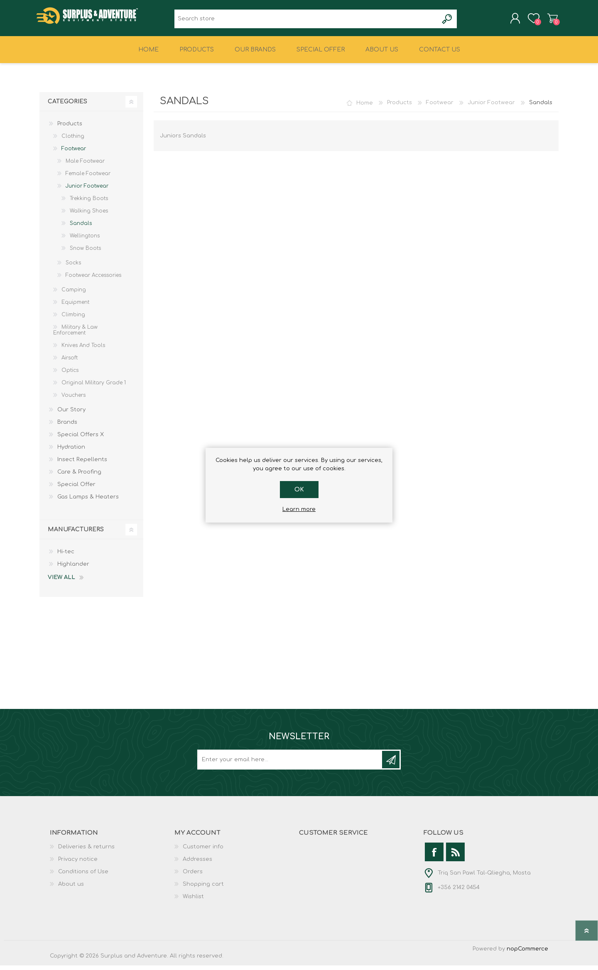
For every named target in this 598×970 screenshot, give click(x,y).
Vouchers (73, 400)
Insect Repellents (82, 464)
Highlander (73, 569)
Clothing (72, 141)
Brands (67, 427)
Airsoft (69, 362)
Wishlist (193, 901)
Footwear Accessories (93, 280)
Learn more (299, 509)
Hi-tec (65, 556)
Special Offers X (80, 439)
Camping (73, 294)
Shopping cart (549, 20)
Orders (193, 876)
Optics (69, 375)
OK (299, 489)
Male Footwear (85, 166)
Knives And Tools (83, 350)
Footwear (439, 107)
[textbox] (306, 21)
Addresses (197, 864)
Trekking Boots (89, 203)
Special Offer (76, 489)
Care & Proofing (79, 476)
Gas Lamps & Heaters (88, 501)
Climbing (73, 319)
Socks (73, 267)
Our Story (71, 414)
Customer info (203, 851)
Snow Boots (85, 253)
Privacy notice (78, 864)
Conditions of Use (83, 876)
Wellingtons (85, 240)
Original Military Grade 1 (93, 387)
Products (399, 107)
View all (61, 582)
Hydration (71, 451)
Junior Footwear (491, 107)
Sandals (81, 228)
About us (71, 889)
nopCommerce (527, 953)
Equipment (75, 307)
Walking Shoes (89, 215)
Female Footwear (88, 178)
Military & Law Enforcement (75, 334)
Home (364, 107)
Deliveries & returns (86, 851)
